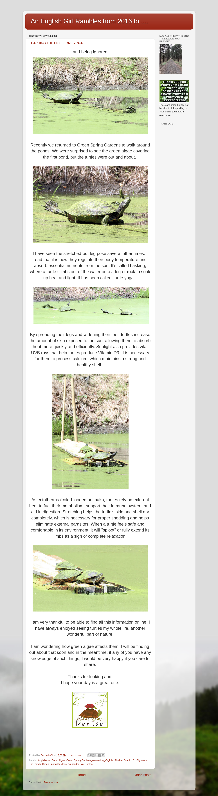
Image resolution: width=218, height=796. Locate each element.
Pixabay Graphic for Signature (130, 760)
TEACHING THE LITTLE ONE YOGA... (57, 43)
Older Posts (142, 775)
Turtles (89, 764)
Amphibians (43, 760)
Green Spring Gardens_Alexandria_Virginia (89, 760)
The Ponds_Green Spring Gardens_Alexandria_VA (56, 764)
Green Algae (58, 760)
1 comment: (76, 755)
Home (81, 775)
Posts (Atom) (51, 782)
